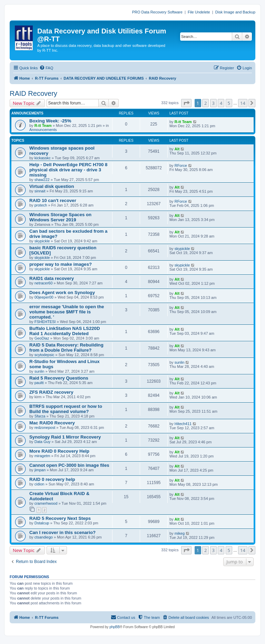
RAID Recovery (33, 93)
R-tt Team (43, 125)
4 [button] (221, 103)
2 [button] (205, 103)
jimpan (40, 470)
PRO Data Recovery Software (157, 12)
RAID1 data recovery (51, 278)
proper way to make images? (60, 264)
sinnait (40, 191)
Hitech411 (183, 424)
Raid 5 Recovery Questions (58, 378)
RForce (181, 165)
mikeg (180, 533)
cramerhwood (46, 503)
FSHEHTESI (45, 322)
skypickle (42, 241)
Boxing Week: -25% (50, 120)
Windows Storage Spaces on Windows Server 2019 (60, 217)
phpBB (114, 627)
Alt (177, 149)
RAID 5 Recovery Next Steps (60, 518)
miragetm (42, 456)
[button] (186, 103)
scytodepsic (44, 355)
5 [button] (229, 103)
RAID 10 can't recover (52, 200)
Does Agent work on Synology (62, 292)
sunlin (40, 371)
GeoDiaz (42, 338)
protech (41, 205)
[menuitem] (46, 68)
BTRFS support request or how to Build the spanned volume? (65, 409)
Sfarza (40, 416)
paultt (39, 383)
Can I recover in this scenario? (62, 532)
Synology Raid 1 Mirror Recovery (65, 437)
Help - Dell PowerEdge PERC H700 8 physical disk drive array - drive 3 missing (68, 170)
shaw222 (42, 180)
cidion (40, 484)
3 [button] (213, 103)
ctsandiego (44, 537)
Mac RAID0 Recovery (52, 422)
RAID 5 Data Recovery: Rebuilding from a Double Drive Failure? (66, 347)
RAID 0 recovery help (52, 479)
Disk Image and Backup (235, 12)
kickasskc (43, 158)
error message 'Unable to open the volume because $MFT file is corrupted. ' (66, 312)
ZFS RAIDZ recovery (51, 392)
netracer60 (44, 283)
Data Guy (42, 442)
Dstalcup (42, 523)
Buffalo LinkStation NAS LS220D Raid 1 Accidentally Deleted (64, 331)
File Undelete (199, 12)
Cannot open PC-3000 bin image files (69, 465)
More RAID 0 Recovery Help (59, 451)
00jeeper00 (44, 297)
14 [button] (242, 103)
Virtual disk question (51, 186)
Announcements (43, 130)
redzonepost (45, 427)
